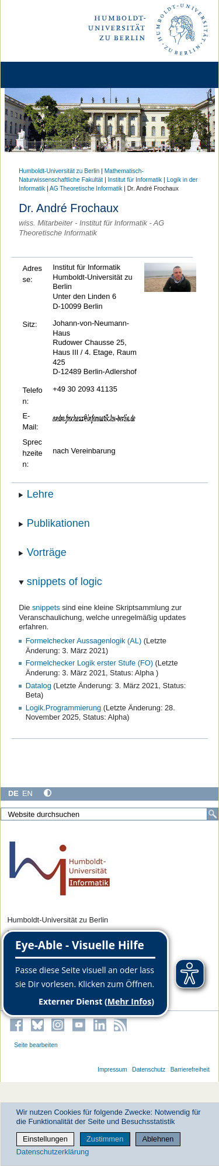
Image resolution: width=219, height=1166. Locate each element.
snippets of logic (64, 581)
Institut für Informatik (134, 180)
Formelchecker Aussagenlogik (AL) (83, 640)
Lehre (40, 494)
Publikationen (58, 523)
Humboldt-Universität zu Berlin (59, 171)
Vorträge (47, 552)
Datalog (38, 685)
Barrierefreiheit (190, 1069)
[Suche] (212, 814)
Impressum (112, 1069)
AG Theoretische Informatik (86, 188)
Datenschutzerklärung (52, 1151)
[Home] (42, 75)
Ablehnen (157, 1139)
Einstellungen (45, 1139)
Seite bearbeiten (36, 1045)
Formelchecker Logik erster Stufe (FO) (89, 662)
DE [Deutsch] (13, 793)
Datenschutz (148, 1069)
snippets (46, 607)
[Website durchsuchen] (109, 814)
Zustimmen (104, 1139)
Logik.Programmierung (63, 707)
